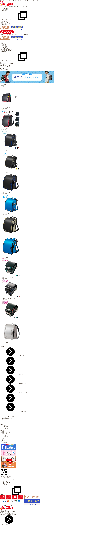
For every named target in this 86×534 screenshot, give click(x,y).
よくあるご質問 (4, 48)
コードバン (3, 425)
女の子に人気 (4, 42)
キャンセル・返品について (15, 402)
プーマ (2, 439)
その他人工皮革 (4, 428)
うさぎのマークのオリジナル (7, 436)
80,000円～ (3, 431)
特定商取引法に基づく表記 (7, 49)
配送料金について (14, 383)
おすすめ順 (3, 84)
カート (1, 35)
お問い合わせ (4, 10)
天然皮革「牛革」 (5, 426)
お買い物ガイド (4, 9)
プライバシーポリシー (6, 50)
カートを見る (4, 21)
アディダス (3, 440)
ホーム (2, 7)
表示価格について (14, 392)
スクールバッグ (4, 442)
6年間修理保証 (4, 51)
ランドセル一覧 (4, 8)
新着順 (2, 86)
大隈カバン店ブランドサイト (16, 19)
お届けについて (13, 374)
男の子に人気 (4, 41)
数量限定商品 (4, 43)
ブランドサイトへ (12, 494)
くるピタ (3, 438)
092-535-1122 (3, 64)
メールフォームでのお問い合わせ (7, 416)
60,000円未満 (4, 433)
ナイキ (2, 441)
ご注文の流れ (13, 355)
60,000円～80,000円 (5, 432)
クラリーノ (3, 427)
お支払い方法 (13, 365)
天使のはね (3, 437)
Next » (2, 344)
